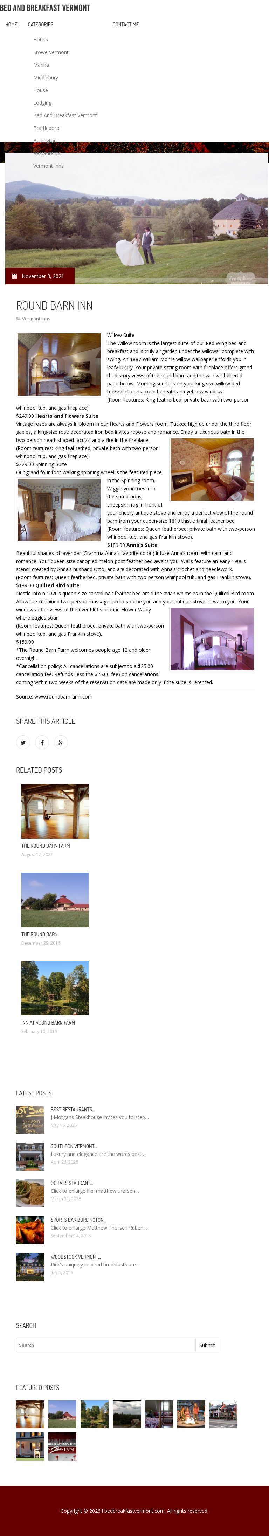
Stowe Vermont (51, 52)
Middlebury (45, 77)
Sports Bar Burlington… (78, 1220)
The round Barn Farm (45, 845)
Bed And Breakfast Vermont (65, 115)
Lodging (42, 102)
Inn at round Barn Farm (48, 1022)
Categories (40, 24)
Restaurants (47, 153)
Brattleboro (46, 128)
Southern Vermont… (74, 1146)
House (40, 90)
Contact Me (126, 24)
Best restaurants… (73, 1109)
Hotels (40, 39)
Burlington (45, 140)
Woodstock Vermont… (76, 1256)
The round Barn (39, 934)
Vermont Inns (48, 166)
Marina (41, 64)
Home (11, 24)
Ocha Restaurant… (72, 1183)
